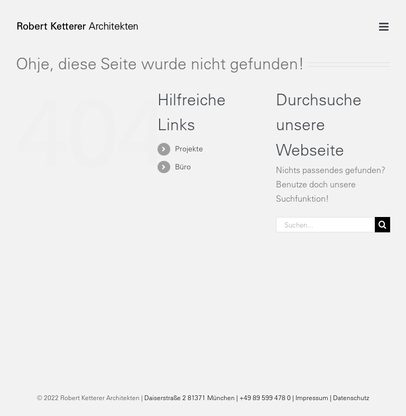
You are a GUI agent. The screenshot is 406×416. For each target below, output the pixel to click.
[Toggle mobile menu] (384, 26)
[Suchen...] (325, 224)
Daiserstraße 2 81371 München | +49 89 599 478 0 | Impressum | (238, 397)
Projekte (189, 148)
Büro (183, 166)
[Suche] (382, 224)
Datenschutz (351, 397)
